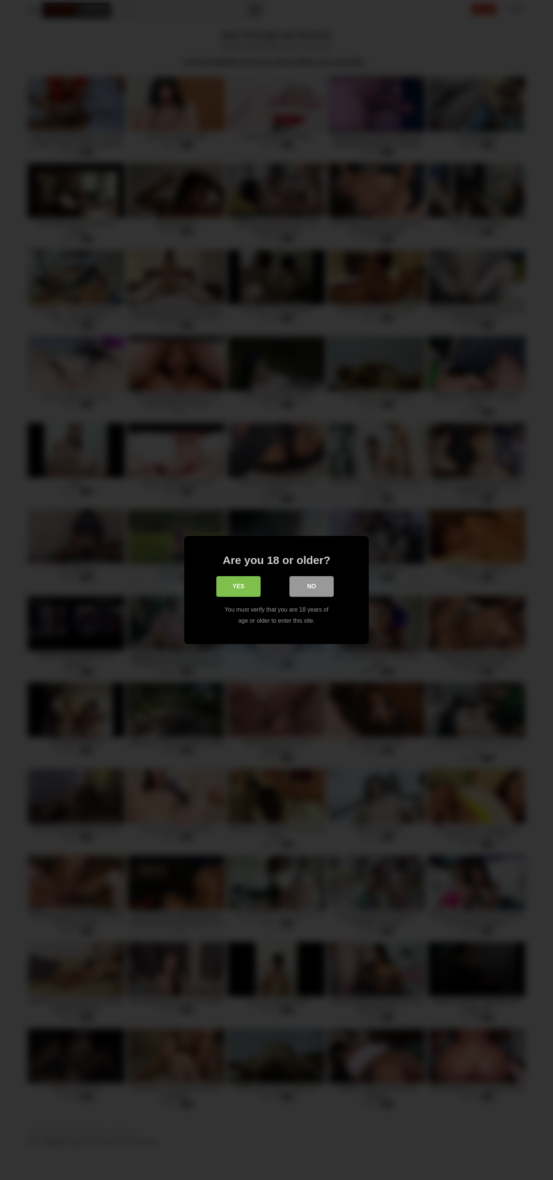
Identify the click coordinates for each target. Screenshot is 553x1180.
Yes (238, 586)
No (311, 586)
